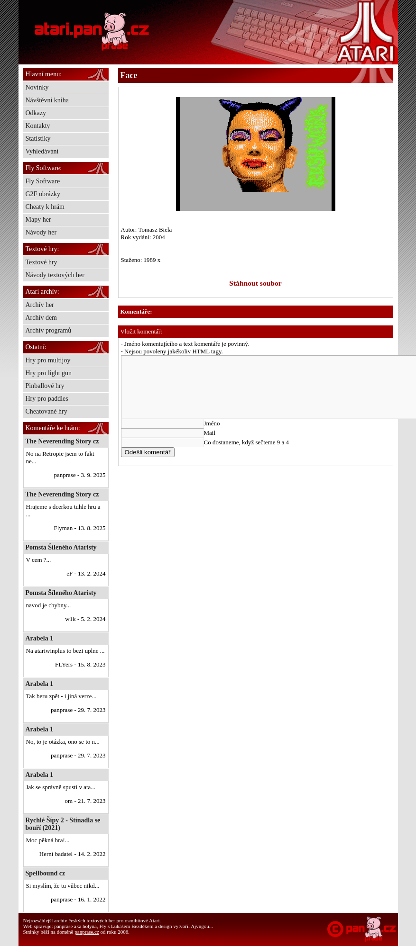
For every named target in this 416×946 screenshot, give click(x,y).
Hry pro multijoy (48, 360)
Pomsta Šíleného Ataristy (61, 547)
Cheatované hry (46, 411)
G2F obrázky (43, 194)
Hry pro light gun (49, 373)
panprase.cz (86, 932)
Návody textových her (55, 275)
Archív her (40, 304)
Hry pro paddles (47, 398)
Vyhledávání (42, 151)
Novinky (37, 87)
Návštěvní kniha (47, 100)
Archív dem (41, 317)
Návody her (41, 232)
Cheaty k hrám (45, 206)
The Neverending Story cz (62, 441)
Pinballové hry (45, 385)
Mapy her (38, 219)
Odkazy (36, 113)
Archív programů (49, 330)
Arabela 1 (40, 638)
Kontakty (38, 125)
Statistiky (38, 138)
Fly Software (43, 181)
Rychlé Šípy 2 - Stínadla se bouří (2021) (63, 824)
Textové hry (41, 262)
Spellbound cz (45, 873)
